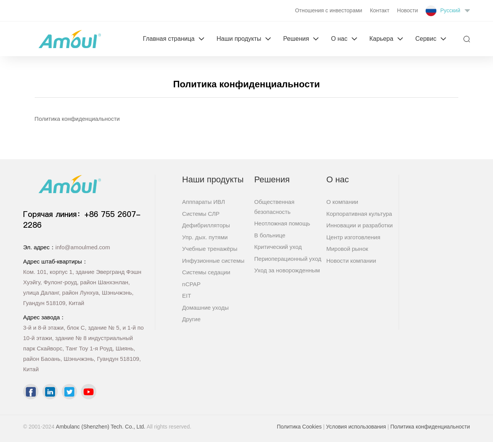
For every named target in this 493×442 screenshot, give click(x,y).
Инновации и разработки (359, 225)
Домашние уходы (205, 307)
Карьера (381, 38)
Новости (407, 10)
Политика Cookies (299, 427)
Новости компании (351, 260)
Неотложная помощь (282, 223)
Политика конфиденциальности (430, 427)
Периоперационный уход (287, 258)
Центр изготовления (353, 237)
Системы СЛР (201, 213)
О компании (342, 201)
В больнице (269, 235)
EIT (186, 295)
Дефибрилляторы (206, 225)
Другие (191, 319)
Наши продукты (238, 38)
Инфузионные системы (213, 260)
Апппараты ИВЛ (203, 201)
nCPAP (191, 284)
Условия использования (356, 427)
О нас (339, 38)
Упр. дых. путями (205, 237)
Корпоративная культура (359, 213)
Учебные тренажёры (209, 248)
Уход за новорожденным (287, 270)
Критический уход (278, 247)
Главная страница (169, 38)
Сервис (425, 38)
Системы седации (206, 272)
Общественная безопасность (274, 206)
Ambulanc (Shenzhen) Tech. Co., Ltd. (100, 427)
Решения (296, 38)
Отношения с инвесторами (328, 10)
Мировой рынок (347, 248)
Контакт (379, 10)
